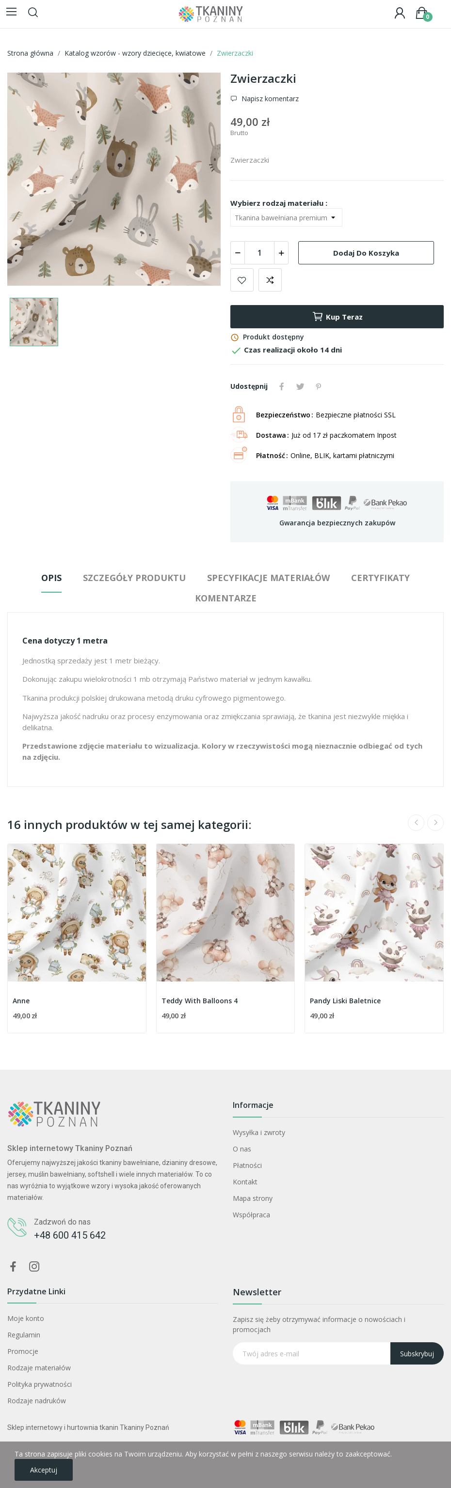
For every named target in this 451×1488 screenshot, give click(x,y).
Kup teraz (337, 316)
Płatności (247, 1165)
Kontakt (245, 1181)
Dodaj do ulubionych (242, 280)
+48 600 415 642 (70, 1235)
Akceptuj (43, 1469)
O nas (242, 1148)
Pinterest (318, 386)
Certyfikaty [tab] (380, 577)
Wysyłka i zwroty (259, 1132)
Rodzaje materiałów (39, 1367)
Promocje (22, 1351)
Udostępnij (282, 386)
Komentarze (226, 598)
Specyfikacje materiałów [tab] (268, 577)
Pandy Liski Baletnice (345, 1000)
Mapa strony (253, 1198)
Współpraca (251, 1214)
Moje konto (25, 1318)
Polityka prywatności (39, 1384)
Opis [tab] (51, 577)
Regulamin (23, 1334)
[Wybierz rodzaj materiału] (286, 217)
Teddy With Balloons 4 (199, 1000)
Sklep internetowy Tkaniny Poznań (69, 1148)
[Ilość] (259, 252)
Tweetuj (300, 386)
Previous (416, 822)
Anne (21, 1000)
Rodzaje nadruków (36, 1400)
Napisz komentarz (269, 98)
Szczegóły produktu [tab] (134, 577)
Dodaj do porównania (270, 280)
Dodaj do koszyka (366, 253)
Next (435, 822)
